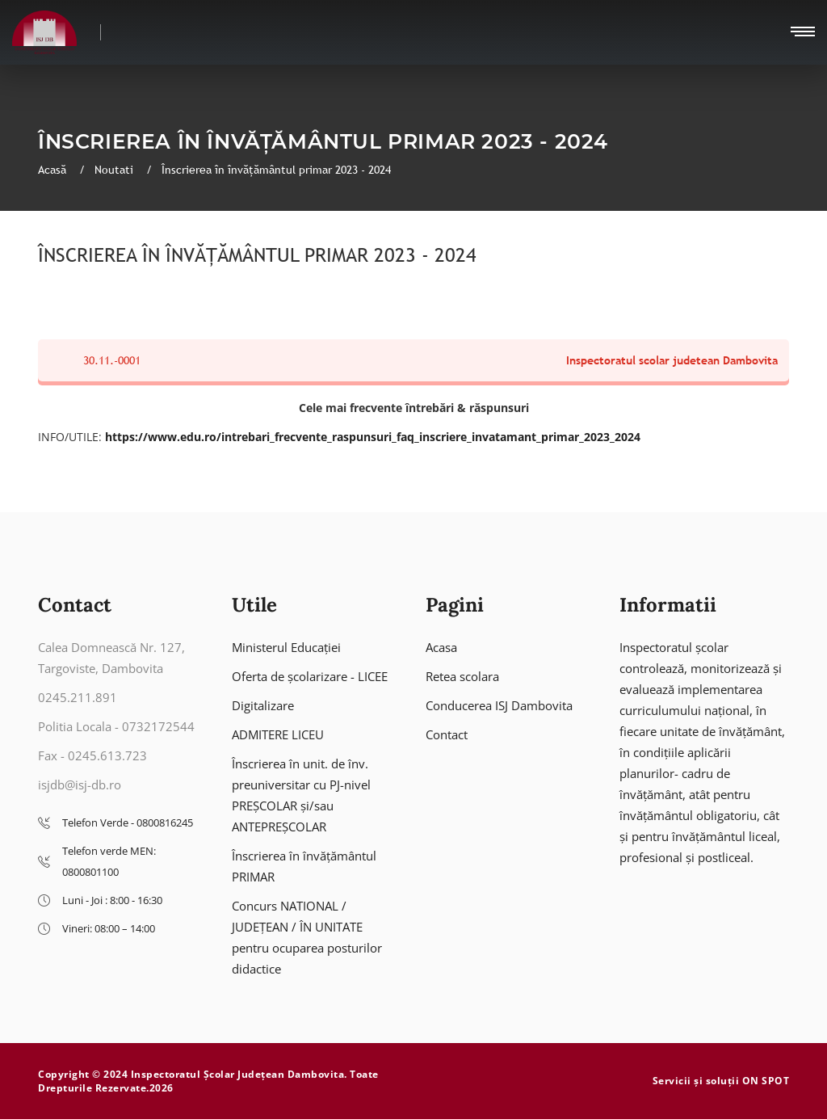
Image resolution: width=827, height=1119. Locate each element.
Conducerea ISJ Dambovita (499, 705)
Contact (447, 734)
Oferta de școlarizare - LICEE (310, 676)
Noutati (115, 169)
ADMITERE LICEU (278, 734)
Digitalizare (263, 705)
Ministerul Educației (286, 647)
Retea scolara (462, 676)
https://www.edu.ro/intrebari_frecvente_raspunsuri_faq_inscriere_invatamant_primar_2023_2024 (372, 436)
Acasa (441, 647)
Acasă (53, 169)
